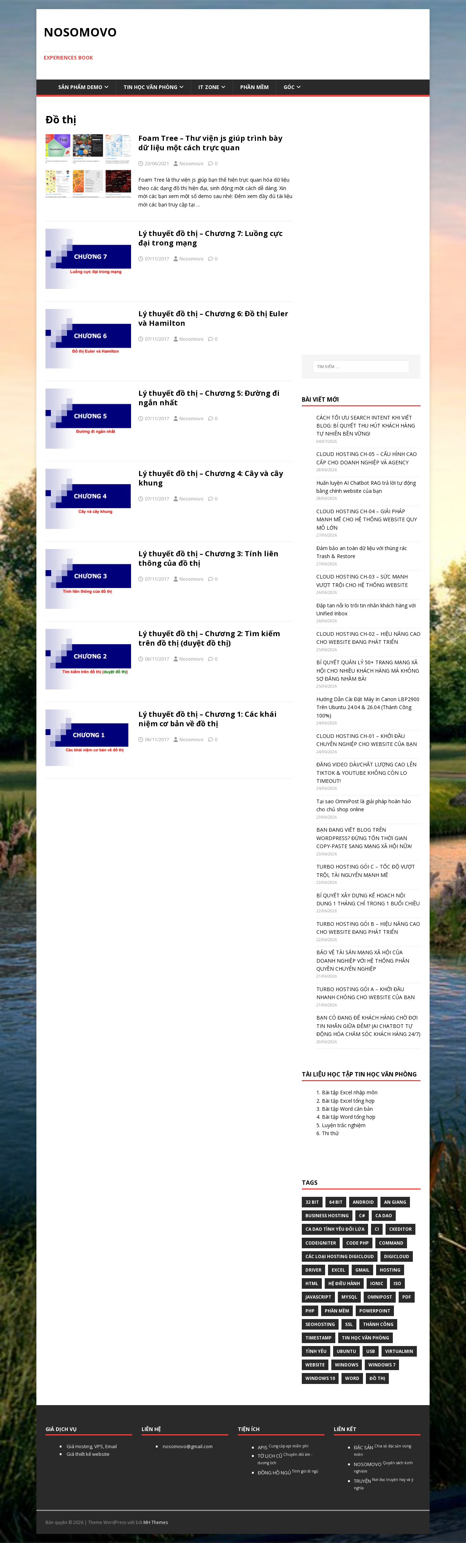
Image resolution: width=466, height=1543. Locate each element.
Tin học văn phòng (150, 87)
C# (362, 1216)
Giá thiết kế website (88, 1454)
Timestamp (318, 1338)
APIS (283, 1447)
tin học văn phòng (365, 1338)
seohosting (320, 1324)
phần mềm (337, 1311)
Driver (313, 1270)
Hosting (390, 1270)
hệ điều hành (344, 1283)
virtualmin (399, 1351)
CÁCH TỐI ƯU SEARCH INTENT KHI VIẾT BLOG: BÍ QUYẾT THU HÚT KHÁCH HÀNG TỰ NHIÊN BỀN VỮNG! (365, 425)
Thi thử (330, 1133)
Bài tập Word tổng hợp (348, 1116)
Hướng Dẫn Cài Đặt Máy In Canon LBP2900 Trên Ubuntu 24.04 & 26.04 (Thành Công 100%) (367, 707)
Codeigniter (320, 1243)
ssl (349, 1324)
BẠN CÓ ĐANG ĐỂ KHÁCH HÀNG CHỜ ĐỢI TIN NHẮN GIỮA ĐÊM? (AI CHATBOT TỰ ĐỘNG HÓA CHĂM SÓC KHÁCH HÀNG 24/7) (368, 1025)
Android (363, 1202)
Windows (346, 1365)
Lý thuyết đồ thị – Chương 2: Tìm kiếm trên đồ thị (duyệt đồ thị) (209, 638)
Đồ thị (377, 1378)
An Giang (395, 1202)
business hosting (327, 1216)
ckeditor (400, 1229)
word (352, 1378)
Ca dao (383, 1216)
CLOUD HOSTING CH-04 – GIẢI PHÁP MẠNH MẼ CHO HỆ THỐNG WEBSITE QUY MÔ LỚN (366, 519)
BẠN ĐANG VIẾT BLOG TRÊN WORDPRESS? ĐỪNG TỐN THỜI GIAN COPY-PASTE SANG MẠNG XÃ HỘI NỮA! (364, 838)
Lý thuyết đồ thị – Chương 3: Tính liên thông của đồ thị (208, 558)
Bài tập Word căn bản (347, 1108)
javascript (318, 1297)
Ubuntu (346, 1351)
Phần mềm (254, 87)
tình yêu (316, 1351)
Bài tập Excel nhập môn (350, 1092)
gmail (362, 1270)
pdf (406, 1297)
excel (338, 1270)
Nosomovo (191, 163)
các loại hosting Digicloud (339, 1256)
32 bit (312, 1202)
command (391, 1243)
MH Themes (155, 1522)
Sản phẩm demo (80, 87)
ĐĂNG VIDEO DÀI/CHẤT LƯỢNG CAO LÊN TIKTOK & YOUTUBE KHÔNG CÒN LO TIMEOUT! (366, 772)
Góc (289, 87)
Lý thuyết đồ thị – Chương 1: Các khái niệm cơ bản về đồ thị (207, 718)
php (310, 1311)
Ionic (376, 1283)
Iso (397, 1283)
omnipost (379, 1297)
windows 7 (381, 1365)
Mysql (349, 1297)
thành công (378, 1324)
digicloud (396, 1256)
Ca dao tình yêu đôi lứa (334, 1229)
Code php (357, 1243)
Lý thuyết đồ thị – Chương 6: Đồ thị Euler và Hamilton (213, 318)
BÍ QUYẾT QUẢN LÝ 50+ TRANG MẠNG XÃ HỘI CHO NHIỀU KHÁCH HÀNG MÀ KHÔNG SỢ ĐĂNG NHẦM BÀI (367, 670)
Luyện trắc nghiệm (344, 1125)
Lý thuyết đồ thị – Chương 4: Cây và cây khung (210, 478)
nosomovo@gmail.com (187, 1446)
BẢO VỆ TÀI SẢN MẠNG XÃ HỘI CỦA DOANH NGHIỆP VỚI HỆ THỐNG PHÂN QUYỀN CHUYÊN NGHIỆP (362, 960)
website (315, 1365)
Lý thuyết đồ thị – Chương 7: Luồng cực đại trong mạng (210, 238)
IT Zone (208, 87)
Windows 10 (320, 1378)
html (311, 1283)
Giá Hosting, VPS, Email (91, 1446)
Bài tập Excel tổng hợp (348, 1100)
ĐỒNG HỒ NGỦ (288, 1472)
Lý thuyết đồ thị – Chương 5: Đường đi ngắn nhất (209, 397)
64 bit (336, 1202)
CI (377, 1229)
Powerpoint (374, 1311)
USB (370, 1351)
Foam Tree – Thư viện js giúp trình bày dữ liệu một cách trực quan (210, 142)
